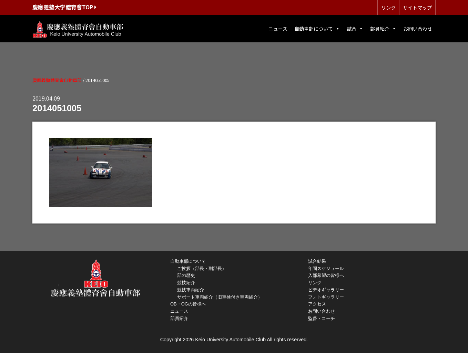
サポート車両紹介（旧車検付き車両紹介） (219, 297)
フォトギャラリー (326, 297)
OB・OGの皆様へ (188, 304)
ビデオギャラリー (326, 289)
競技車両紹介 (190, 289)
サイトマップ (417, 7)
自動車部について (317, 28)
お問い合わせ (417, 28)
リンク (388, 7)
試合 (355, 28)
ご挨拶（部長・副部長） (201, 268)
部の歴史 (186, 275)
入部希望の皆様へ (326, 275)
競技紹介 (186, 282)
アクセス (317, 304)
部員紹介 (383, 28)
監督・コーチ (321, 318)
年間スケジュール (326, 268)
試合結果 (317, 261)
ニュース (277, 28)
